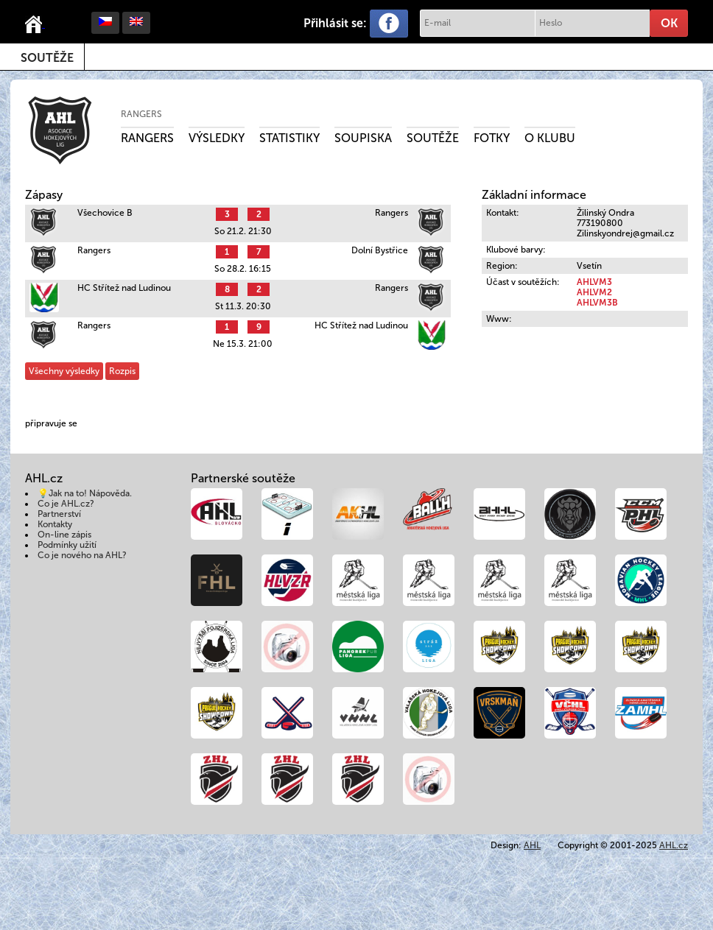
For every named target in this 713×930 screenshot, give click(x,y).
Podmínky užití (67, 545)
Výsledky (217, 138)
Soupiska (363, 138)
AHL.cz (673, 845)
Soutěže (47, 58)
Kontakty (55, 524)
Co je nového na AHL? (82, 555)
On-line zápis (64, 534)
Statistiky (289, 138)
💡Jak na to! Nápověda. (85, 493)
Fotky (492, 138)
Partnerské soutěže (243, 478)
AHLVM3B (597, 302)
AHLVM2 (594, 292)
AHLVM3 (594, 282)
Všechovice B (105, 213)
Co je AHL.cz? (66, 504)
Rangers (141, 114)
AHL (532, 845)
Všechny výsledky (64, 371)
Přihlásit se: (335, 23)
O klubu (549, 138)
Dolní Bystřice (379, 250)
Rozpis (122, 371)
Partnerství (59, 514)
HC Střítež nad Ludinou (124, 288)
